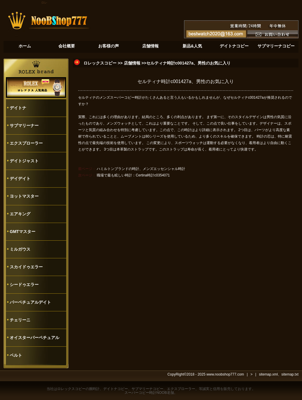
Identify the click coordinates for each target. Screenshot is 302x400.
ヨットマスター (24, 196)
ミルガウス (20, 249)
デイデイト (20, 178)
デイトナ (18, 107)
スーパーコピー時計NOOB (145, 393)
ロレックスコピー (99, 63)
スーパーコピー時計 (126, 97)
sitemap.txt (289, 374)
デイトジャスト (24, 160)
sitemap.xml (268, 374)
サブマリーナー (24, 125)
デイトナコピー (115, 389)
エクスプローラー (26, 143)
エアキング (20, 213)
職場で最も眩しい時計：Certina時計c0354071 (133, 175)
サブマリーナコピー (147, 389)
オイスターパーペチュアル (34, 337)
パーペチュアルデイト (30, 302)
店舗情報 (132, 63)
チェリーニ (20, 320)
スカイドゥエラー (26, 267)
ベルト (16, 355)
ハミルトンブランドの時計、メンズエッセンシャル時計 (141, 169)
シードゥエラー (24, 284)
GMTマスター (22, 231)
